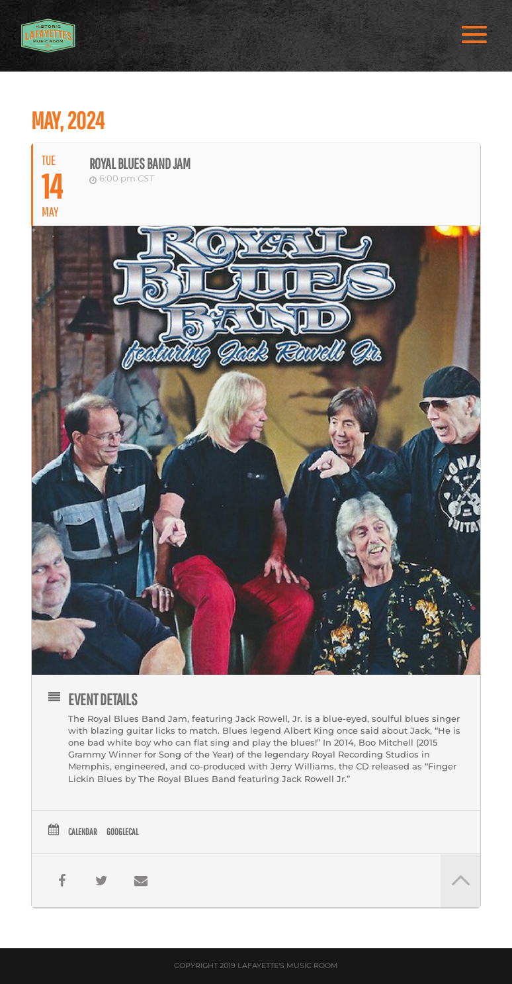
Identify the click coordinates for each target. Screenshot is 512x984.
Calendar (82, 831)
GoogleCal (122, 831)
